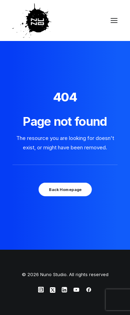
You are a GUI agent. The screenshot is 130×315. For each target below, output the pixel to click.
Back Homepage (65, 189)
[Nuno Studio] (31, 20)
